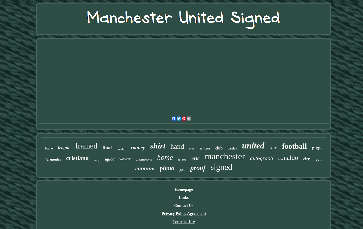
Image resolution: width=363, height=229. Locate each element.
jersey (182, 159)
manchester (225, 156)
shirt (157, 145)
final (107, 147)
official (318, 160)
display (232, 148)
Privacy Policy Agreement (184, 213)
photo (167, 168)
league (64, 147)
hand (177, 146)
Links (184, 197)
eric (196, 158)
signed (221, 167)
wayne (125, 159)
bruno (49, 148)
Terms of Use (183, 221)
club (219, 148)
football (294, 146)
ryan (192, 148)
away (97, 160)
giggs (317, 147)
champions (144, 159)
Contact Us (183, 205)
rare (273, 147)
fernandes (53, 159)
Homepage (184, 189)
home (165, 157)
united (253, 145)
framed (86, 145)
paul (182, 170)
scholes (205, 148)
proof (197, 168)
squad (109, 159)
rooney (138, 147)
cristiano (77, 158)
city (306, 159)
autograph (261, 158)
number (121, 148)
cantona (145, 168)
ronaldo (288, 157)
